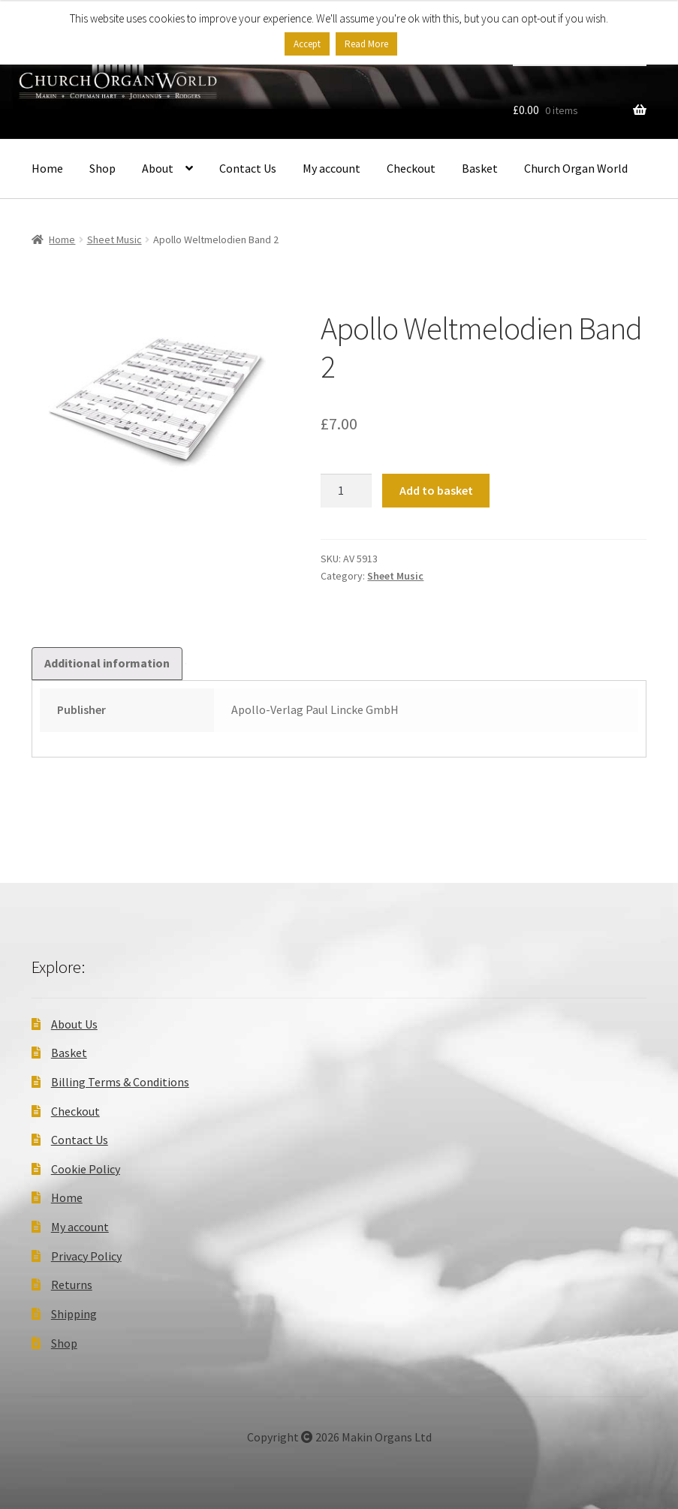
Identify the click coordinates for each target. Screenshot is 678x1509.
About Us (74, 1024)
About (157, 168)
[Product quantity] (346, 491)
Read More (366, 44)
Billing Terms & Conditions (120, 1081)
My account (331, 168)
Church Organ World (576, 168)
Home (47, 168)
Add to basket (436, 490)
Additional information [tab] (107, 662)
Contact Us (247, 168)
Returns (71, 1284)
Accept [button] (307, 44)
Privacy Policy (86, 1256)
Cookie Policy (85, 1168)
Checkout (411, 168)
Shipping (74, 1313)
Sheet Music (114, 239)
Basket (480, 168)
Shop (102, 168)
